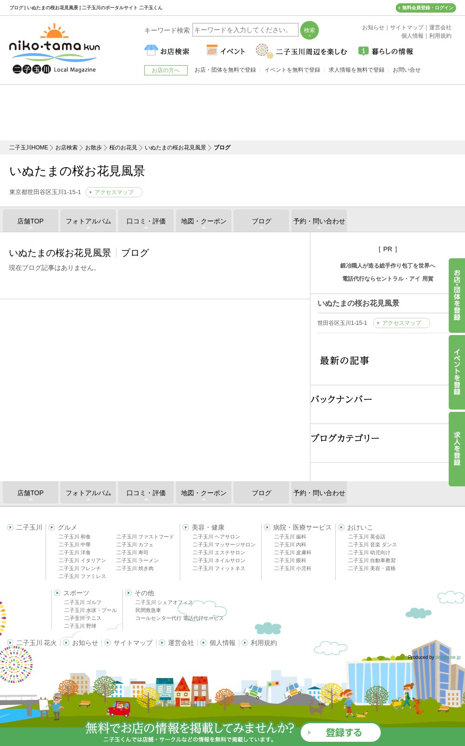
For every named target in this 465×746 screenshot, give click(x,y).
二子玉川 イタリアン (82, 560)
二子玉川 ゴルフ (82, 602)
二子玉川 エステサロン (219, 552)
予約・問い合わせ (319, 221)
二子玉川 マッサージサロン (224, 544)
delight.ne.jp (448, 657)
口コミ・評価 (146, 221)
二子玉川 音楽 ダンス (372, 544)
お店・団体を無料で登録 (225, 70)
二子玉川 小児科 (292, 568)
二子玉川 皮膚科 (292, 552)
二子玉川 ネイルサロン (219, 560)
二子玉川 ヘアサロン (216, 536)
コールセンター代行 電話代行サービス (179, 618)
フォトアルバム (88, 221)
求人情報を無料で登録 (356, 70)
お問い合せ (407, 70)
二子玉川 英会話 (366, 536)
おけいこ (360, 527)
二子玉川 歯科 (290, 536)
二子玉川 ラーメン (137, 560)
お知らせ (85, 642)
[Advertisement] (233, 113)
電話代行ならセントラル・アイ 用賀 (387, 279)
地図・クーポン (204, 221)
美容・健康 (208, 527)
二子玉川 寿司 (132, 552)
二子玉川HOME (28, 147)
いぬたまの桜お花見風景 (175, 147)
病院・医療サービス (302, 527)
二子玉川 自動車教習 (372, 560)
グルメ (67, 527)
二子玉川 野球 (80, 626)
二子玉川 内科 (290, 544)
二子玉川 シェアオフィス (164, 602)
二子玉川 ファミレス (82, 576)
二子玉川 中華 (75, 544)
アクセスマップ (114, 192)
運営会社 (181, 642)
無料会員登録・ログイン (427, 7)
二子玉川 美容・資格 (372, 568)
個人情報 (222, 642)
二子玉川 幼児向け (369, 552)
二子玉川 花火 (36, 642)
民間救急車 (148, 610)
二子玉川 (29, 527)
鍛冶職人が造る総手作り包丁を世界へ (387, 265)
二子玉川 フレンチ (80, 568)
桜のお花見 (123, 147)
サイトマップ (133, 642)
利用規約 (264, 642)
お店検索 (66, 147)
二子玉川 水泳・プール (90, 610)
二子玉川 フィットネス (219, 568)
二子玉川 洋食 (75, 552)
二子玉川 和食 (75, 536)
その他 (144, 593)
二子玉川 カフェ (135, 544)
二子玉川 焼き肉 (135, 568)
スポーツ (76, 593)
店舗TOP (30, 221)
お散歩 (93, 147)
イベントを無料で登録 (292, 70)
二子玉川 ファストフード (145, 536)
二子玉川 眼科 (290, 560)
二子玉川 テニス (82, 618)
